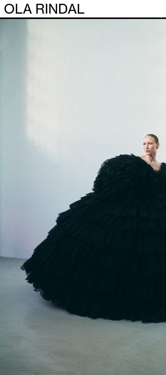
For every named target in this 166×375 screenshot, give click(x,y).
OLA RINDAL (44, 9)
